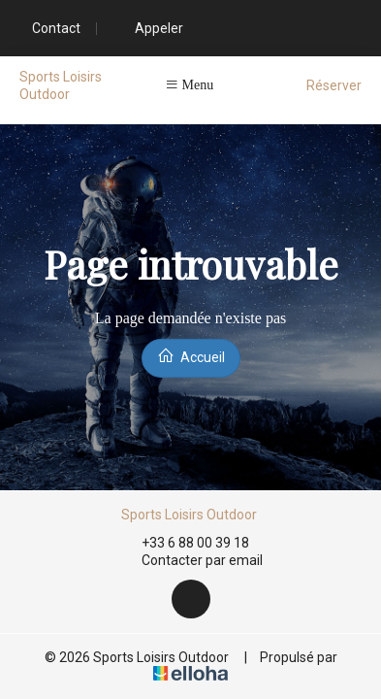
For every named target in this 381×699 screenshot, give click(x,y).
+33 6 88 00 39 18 (184, 542)
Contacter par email (191, 561)
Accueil (191, 356)
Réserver (334, 85)
